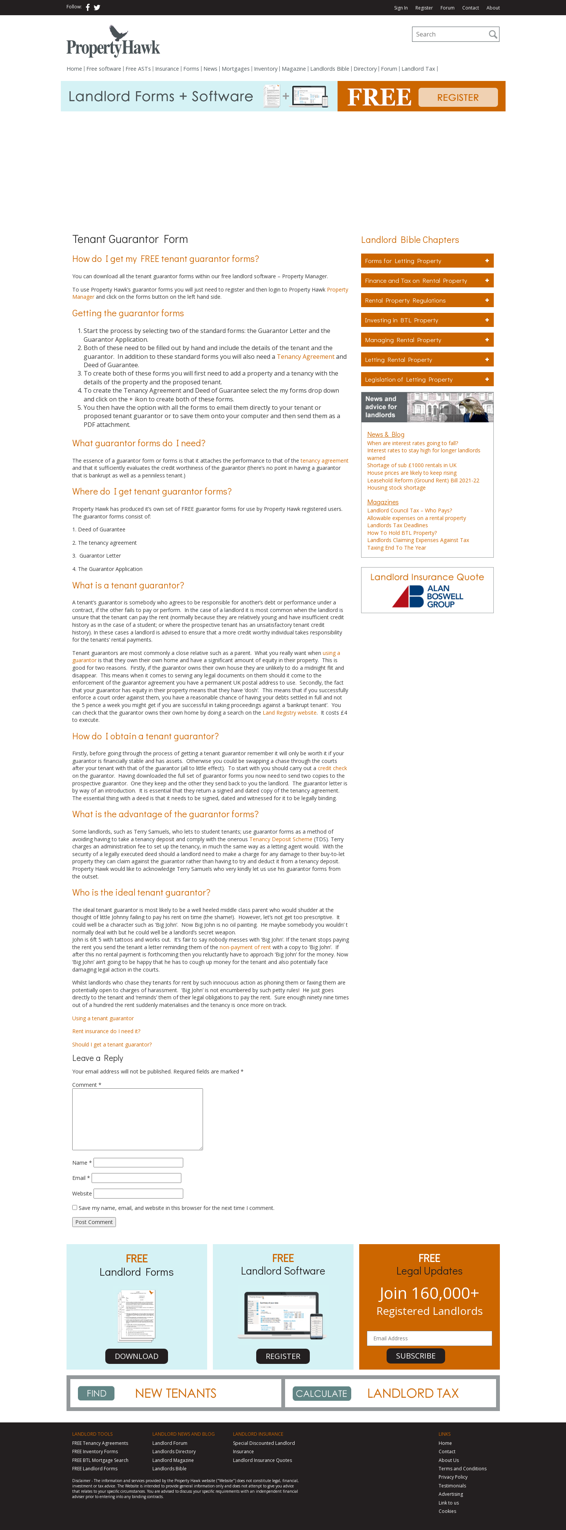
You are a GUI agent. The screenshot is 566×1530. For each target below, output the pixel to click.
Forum (448, 8)
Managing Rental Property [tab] (427, 339)
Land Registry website (290, 712)
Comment (86, 1084)
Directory (365, 68)
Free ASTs (138, 68)
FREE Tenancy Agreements (100, 1443)
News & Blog (385, 434)
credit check (332, 768)
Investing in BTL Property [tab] (427, 320)
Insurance (167, 68)
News (210, 68)
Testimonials (452, 1485)
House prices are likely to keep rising (412, 472)
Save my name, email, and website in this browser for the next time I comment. (176, 1207)
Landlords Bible (329, 68)
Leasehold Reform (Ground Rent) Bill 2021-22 (423, 480)
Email (81, 1177)
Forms (191, 68)
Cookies (447, 1511)
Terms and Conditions (463, 1468)
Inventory (265, 68)
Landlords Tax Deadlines (397, 525)
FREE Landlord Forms (94, 1468)
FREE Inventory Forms (95, 1451)
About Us (449, 1460)
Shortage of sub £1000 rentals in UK (412, 465)
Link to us (449, 1503)
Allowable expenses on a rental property (416, 518)
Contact (470, 8)
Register (424, 8)
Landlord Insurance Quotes (262, 1460)
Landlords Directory (174, 1451)
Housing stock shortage (396, 487)
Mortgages (236, 68)
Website (82, 1193)
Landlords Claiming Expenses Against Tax (418, 540)
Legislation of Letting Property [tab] (427, 379)
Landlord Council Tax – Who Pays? (409, 510)
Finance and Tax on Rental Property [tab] (427, 280)
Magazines (383, 501)
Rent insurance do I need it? (106, 1031)
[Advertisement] (283, 168)
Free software (103, 68)
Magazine (294, 68)
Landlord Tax (418, 68)
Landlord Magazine (173, 1460)
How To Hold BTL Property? (402, 532)
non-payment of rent (245, 947)
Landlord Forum (169, 1443)
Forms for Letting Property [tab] (427, 260)
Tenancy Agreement (306, 356)
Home (74, 68)
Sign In (401, 8)
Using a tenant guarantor (103, 1018)
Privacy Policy (453, 1477)
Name (82, 1162)
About (493, 8)
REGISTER (283, 1356)
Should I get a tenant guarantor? (112, 1044)
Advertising (451, 1494)
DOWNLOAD (137, 1356)
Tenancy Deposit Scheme (281, 839)
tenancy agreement (325, 460)
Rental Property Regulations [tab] (427, 300)
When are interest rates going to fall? (412, 443)
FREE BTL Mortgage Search (100, 1460)
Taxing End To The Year (396, 547)
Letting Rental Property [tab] (427, 359)
